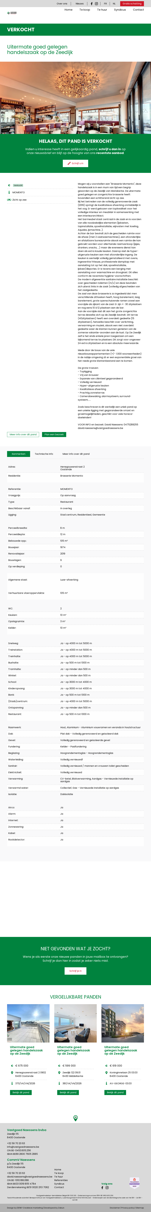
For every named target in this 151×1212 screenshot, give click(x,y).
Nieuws (80, 3)
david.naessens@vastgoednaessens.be (29, 1176)
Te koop (84, 17)
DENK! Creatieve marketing (30, 1207)
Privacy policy (127, 1207)
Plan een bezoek (54, 434)
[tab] (18, 454)
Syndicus (120, 17)
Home (68, 17)
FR (105, 3)
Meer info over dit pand (23, 434)
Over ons (62, 3)
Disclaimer (115, 1207)
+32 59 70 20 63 (16, 1143)
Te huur (102, 17)
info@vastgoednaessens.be (23, 1147)
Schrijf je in (75, 971)
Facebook (92, 3)
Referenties (61, 1180)
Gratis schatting (132, 3)
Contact (138, 17)
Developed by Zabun (54, 1207)
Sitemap (140, 1207)
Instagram (96, 3)
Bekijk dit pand (21, 1092)
